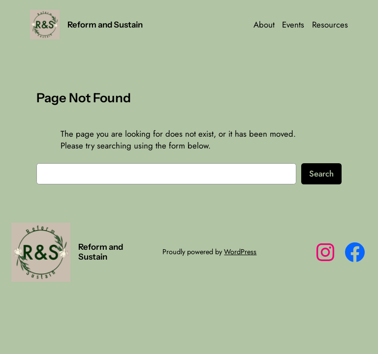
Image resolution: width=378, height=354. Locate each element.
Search (321, 173)
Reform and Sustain (105, 25)
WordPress (240, 252)
